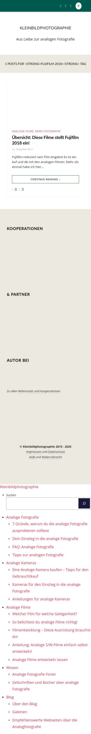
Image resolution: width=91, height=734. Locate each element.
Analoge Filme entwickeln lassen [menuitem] (40, 659)
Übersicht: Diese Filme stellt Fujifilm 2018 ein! (45, 140)
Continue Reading (44, 179)
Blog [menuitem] (10, 697)
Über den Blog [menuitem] (24, 703)
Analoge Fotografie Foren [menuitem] (34, 674)
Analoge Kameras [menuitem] (21, 562)
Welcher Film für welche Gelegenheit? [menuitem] (44, 613)
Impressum (34, 452)
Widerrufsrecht (52, 457)
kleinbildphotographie (45, 28)
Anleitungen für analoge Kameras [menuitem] (41, 598)
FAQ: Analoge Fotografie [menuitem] (33, 546)
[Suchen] (84, 503)
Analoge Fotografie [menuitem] (22, 517)
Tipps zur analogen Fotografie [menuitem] (37, 554)
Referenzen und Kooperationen (39, 391)
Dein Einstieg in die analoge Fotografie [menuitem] (45, 538)
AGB (32, 457)
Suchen (11, 495)
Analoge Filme (23, 131)
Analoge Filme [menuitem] (18, 607)
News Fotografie (48, 131)
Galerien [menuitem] (19, 711)
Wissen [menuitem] (12, 667)
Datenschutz (56, 452)
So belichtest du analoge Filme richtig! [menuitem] (44, 622)
